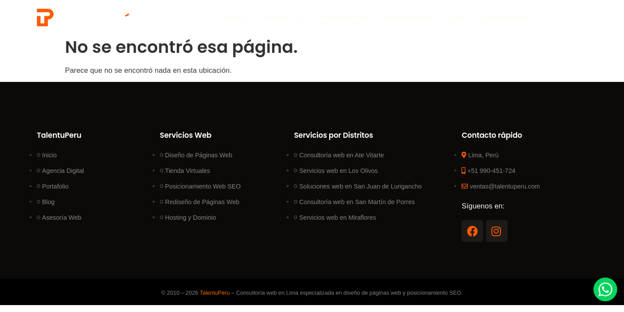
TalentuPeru (215, 292)
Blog (458, 17)
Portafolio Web (409, 17)
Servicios (280, 17)
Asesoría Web (505, 17)
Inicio (235, 17)
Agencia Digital (341, 17)
